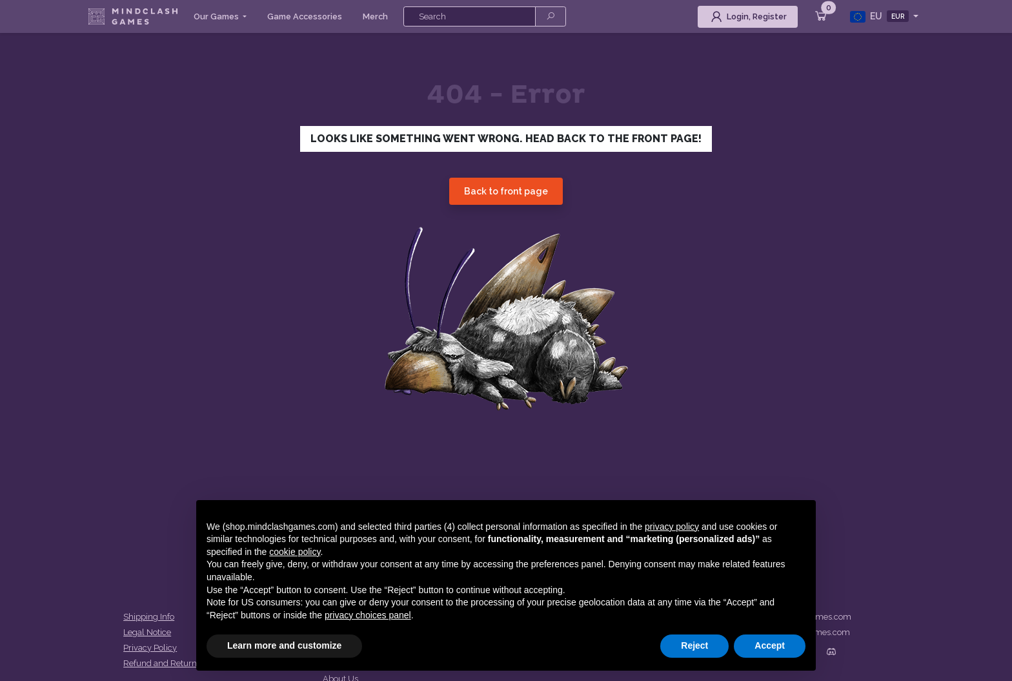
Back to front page (506, 191)
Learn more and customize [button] (284, 645)
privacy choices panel (368, 615)
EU (880, 16)
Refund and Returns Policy (174, 663)
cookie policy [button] (294, 552)
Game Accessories (304, 16)
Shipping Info (148, 617)
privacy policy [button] (672, 526)
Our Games (217, 16)
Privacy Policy (150, 648)
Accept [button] (769, 645)
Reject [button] (694, 645)
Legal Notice (147, 632)
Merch (375, 16)
